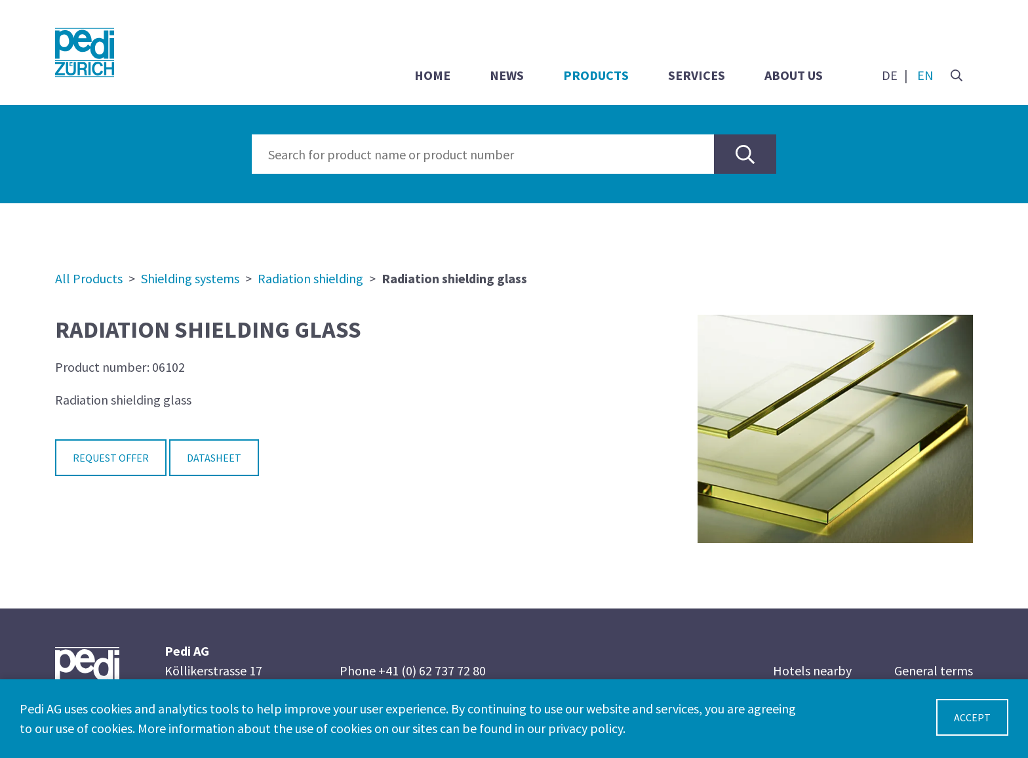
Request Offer (111, 457)
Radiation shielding (310, 278)
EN (925, 75)
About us (793, 75)
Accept (972, 717)
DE (890, 75)
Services (696, 75)
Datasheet (214, 457)
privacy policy (585, 728)
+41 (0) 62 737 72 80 (432, 670)
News (507, 75)
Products (596, 75)
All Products (89, 278)
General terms (933, 670)
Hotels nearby (812, 670)
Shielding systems (190, 278)
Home (432, 75)
